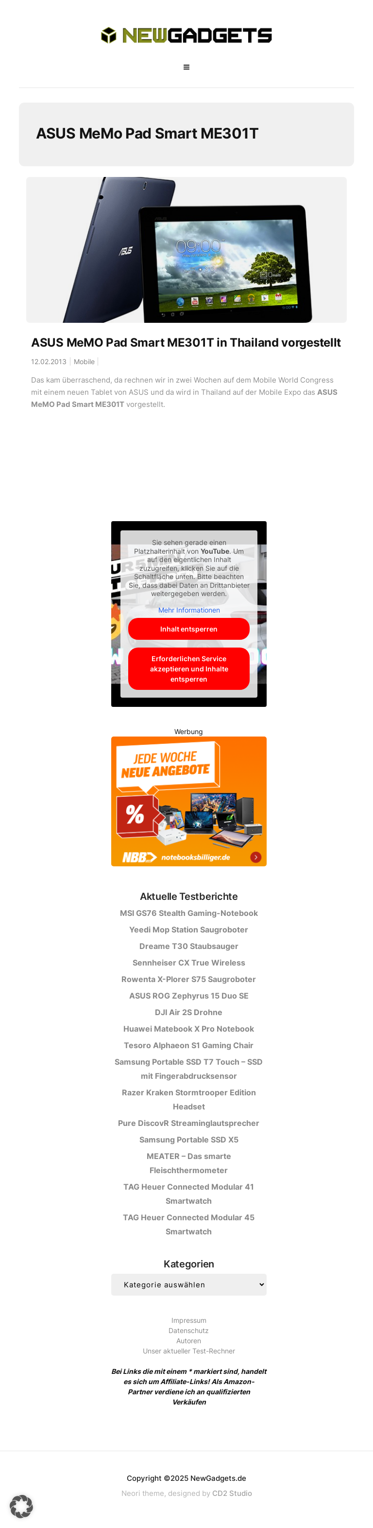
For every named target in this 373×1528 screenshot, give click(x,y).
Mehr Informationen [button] (189, 610)
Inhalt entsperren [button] (189, 629)
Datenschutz (189, 1330)
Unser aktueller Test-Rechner (189, 1351)
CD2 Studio (232, 1493)
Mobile (84, 361)
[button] (21, 1506)
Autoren (188, 1340)
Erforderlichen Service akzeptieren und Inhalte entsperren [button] (189, 668)
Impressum (188, 1320)
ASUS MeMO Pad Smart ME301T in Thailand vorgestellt (186, 342)
